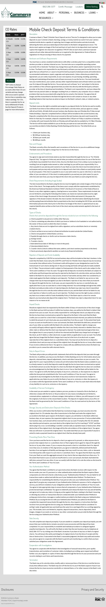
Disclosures (7, 589)
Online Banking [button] (92, 6)
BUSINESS (79, 12)
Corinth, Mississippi (65, 6)
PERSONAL (64, 12)
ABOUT (51, 12)
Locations (79, 6)
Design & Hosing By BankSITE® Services (8, 603)
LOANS (92, 12)
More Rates (10, 81)
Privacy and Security (92, 589)
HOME (42, 12)
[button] (102, 6)
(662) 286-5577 (49, 6)
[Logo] (16, 12)
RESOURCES (45, 18)
